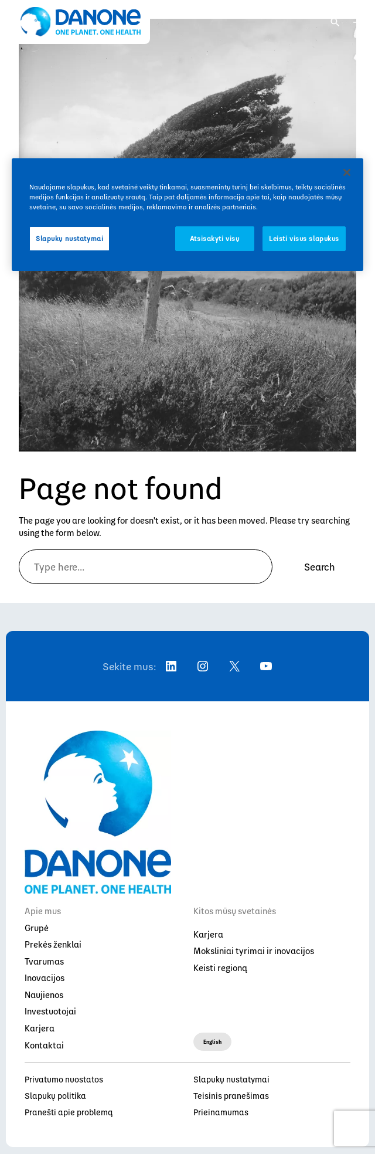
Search (319, 566)
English (212, 1041)
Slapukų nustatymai (69, 238)
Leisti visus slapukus (304, 238)
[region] (187, 214)
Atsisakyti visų (215, 238)
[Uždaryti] (347, 172)
